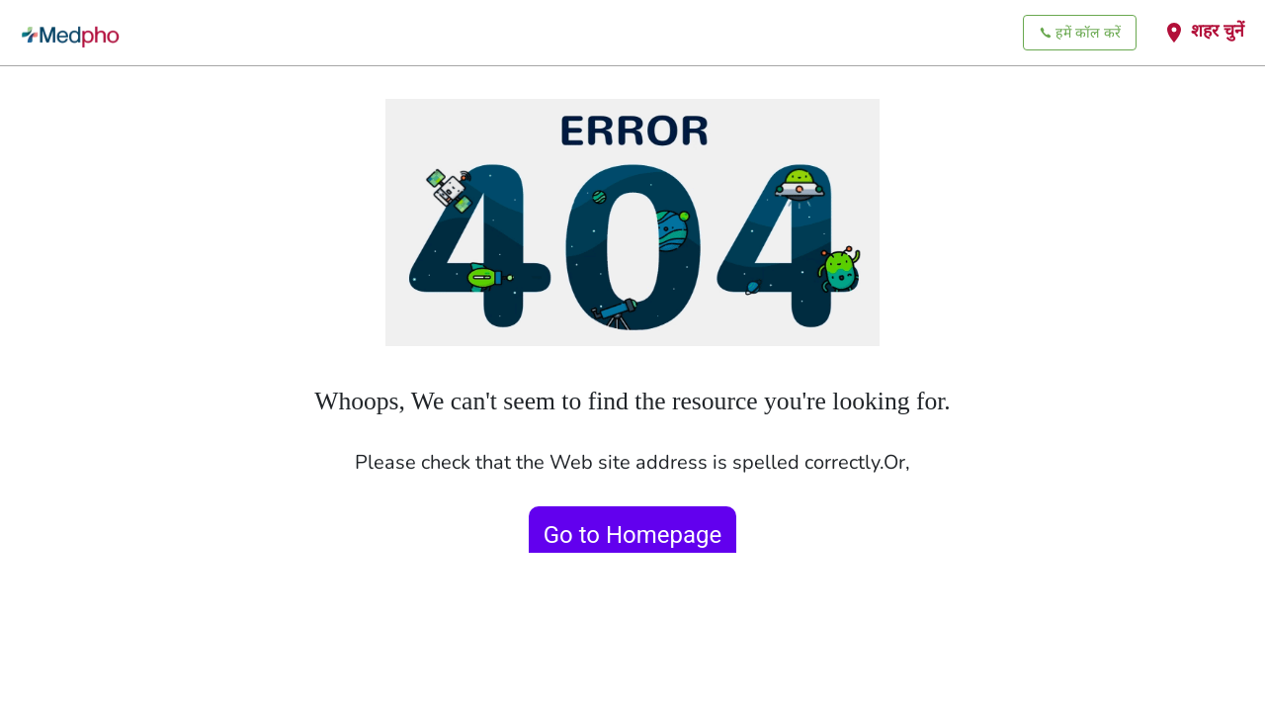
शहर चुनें (1203, 31)
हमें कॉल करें (1080, 33)
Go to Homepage (633, 535)
